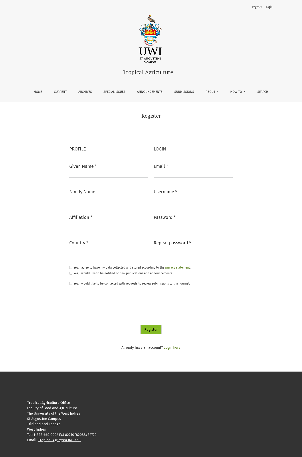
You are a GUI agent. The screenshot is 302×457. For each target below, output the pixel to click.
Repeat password (172, 242)
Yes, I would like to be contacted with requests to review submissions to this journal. (132, 283)
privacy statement (177, 267)
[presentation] (103, 305)
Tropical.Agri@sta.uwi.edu (59, 440)
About (211, 92)
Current (60, 92)
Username (165, 191)
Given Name (83, 166)
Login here (172, 347)
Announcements (150, 92)
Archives (85, 92)
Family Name (82, 191)
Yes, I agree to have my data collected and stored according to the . (132, 267)
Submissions (184, 92)
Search (262, 92)
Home (38, 92)
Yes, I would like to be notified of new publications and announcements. (123, 273)
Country (78, 242)
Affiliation (80, 217)
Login (269, 7)
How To (236, 92)
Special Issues (114, 92)
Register (257, 7)
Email (161, 166)
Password (165, 217)
